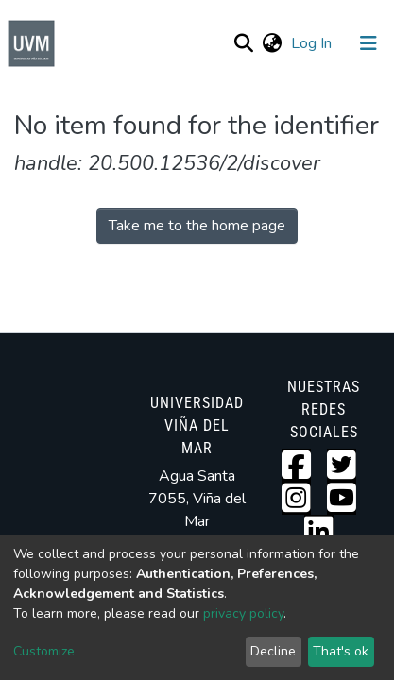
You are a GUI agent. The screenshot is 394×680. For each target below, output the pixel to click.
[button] (271, 43)
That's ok (340, 651)
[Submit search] (243, 43)
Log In (313, 43)
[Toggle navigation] (368, 43)
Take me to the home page (197, 225)
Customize (44, 651)
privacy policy (243, 613)
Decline (273, 651)
